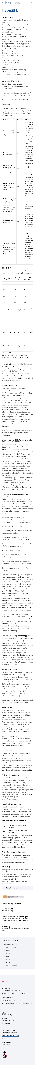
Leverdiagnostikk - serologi (12, 944)
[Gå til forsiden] (12, 3)
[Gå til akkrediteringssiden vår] (4, 1055)
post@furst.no (11, 1000)
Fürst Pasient (6, 1023)
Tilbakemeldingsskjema (9, 1032)
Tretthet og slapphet (9, 947)
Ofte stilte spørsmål (8, 1020)
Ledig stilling (6, 1044)
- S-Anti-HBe (7, 959)
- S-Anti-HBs (7, 962)
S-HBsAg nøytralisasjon (10, 965)
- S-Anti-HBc (7, 953)
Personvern (5, 1039)
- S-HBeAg (6, 956)
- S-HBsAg (6, 950)
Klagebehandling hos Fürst (10, 1035)
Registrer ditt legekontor (9, 1015)
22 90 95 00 (11, 997)
